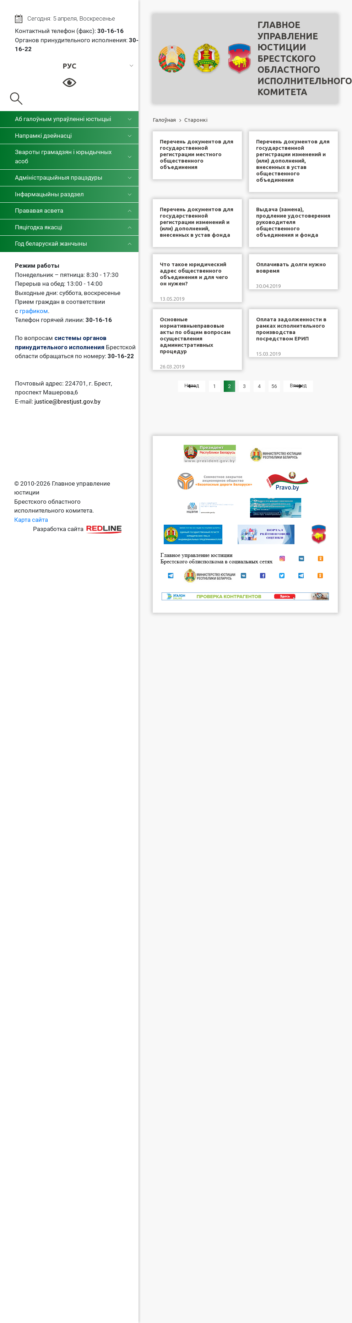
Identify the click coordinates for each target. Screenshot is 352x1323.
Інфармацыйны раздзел (49, 194)
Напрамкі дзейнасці (43, 135)
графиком (34, 311)
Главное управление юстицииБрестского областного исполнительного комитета (305, 58)
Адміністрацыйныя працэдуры (58, 177)
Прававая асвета (39, 210)
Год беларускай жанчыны (51, 243)
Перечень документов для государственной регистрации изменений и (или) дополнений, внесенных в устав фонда (196, 222)
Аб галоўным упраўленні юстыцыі (63, 118)
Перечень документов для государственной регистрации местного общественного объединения (196, 154)
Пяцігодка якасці (38, 227)
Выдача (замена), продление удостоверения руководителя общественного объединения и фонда (293, 222)
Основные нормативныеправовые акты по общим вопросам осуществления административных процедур (195, 335)
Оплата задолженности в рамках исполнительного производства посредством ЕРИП (291, 328)
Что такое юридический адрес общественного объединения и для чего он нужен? (194, 273)
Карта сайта (31, 519)
